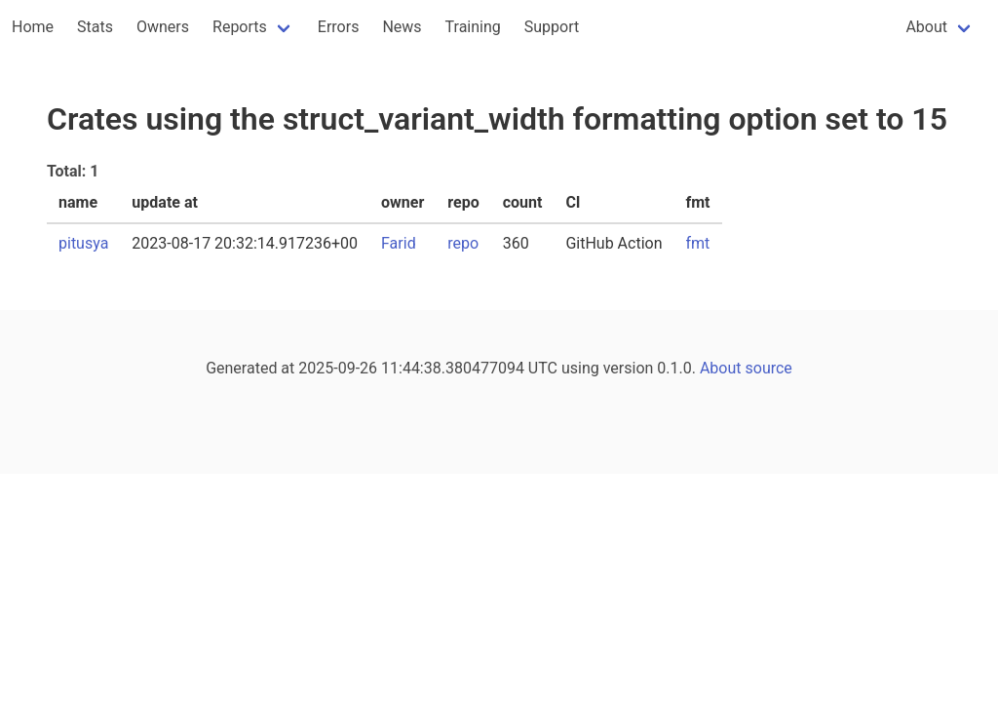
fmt (698, 243)
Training (473, 27)
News (401, 27)
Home (33, 27)
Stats (95, 27)
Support (551, 27)
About (926, 27)
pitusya (83, 243)
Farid (398, 243)
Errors (339, 27)
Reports (239, 27)
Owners (162, 27)
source (769, 368)
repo (463, 243)
